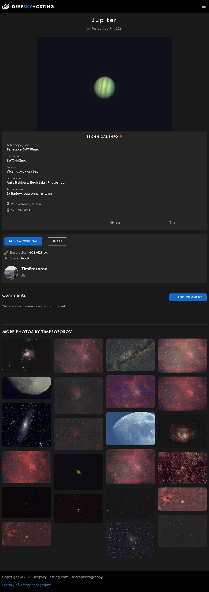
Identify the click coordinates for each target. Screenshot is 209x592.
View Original (23, 241)
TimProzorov (34, 269)
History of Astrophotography (26, 585)
